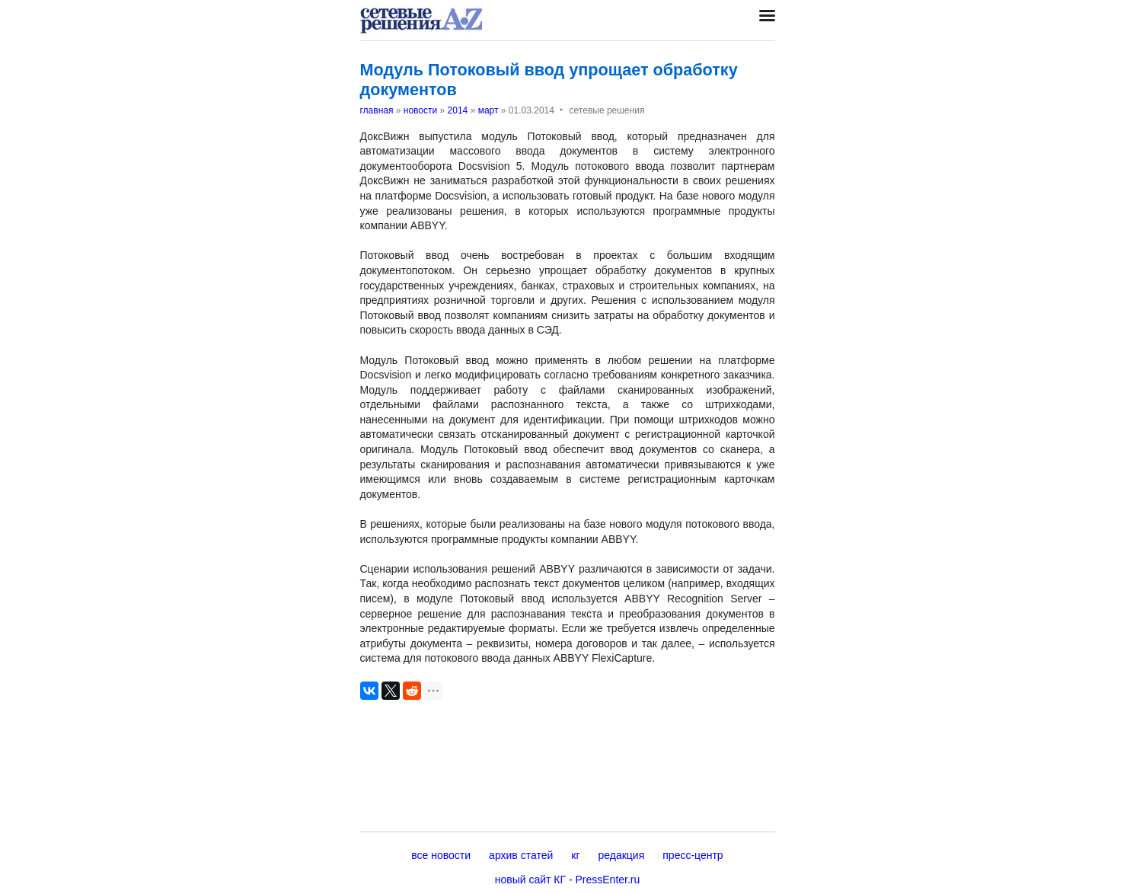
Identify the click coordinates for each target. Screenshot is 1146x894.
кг (575, 855)
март (488, 110)
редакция (622, 855)
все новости (441, 855)
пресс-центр (692, 855)
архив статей (521, 855)
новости (420, 110)
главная (377, 110)
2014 (458, 110)
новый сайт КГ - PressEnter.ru (567, 879)
